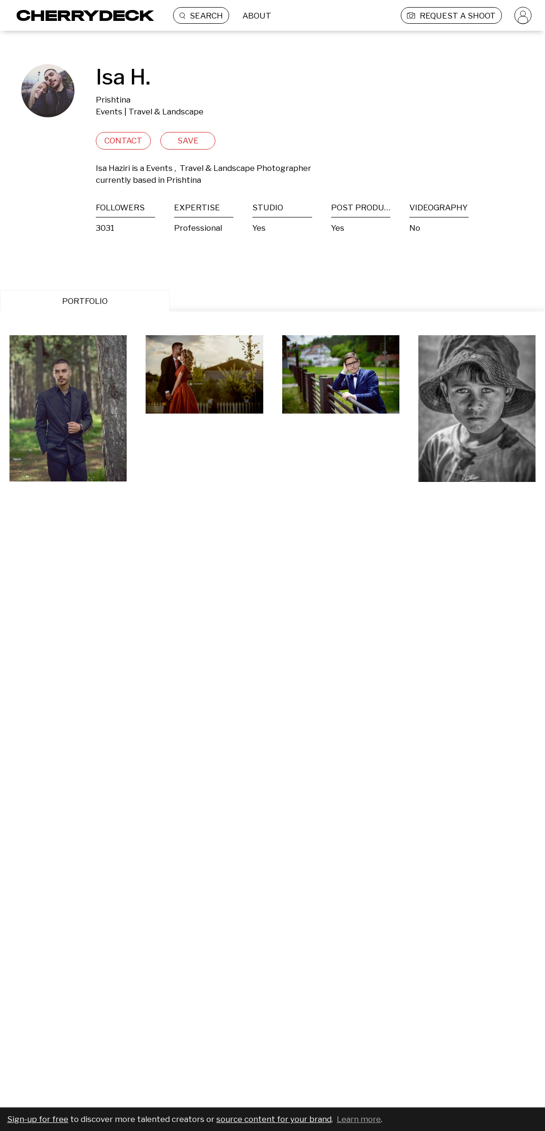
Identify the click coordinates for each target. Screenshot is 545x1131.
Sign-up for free (37, 1119)
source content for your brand (274, 1119)
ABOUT (256, 15)
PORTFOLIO (85, 301)
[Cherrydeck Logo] (82, 15)
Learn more (359, 1119)
